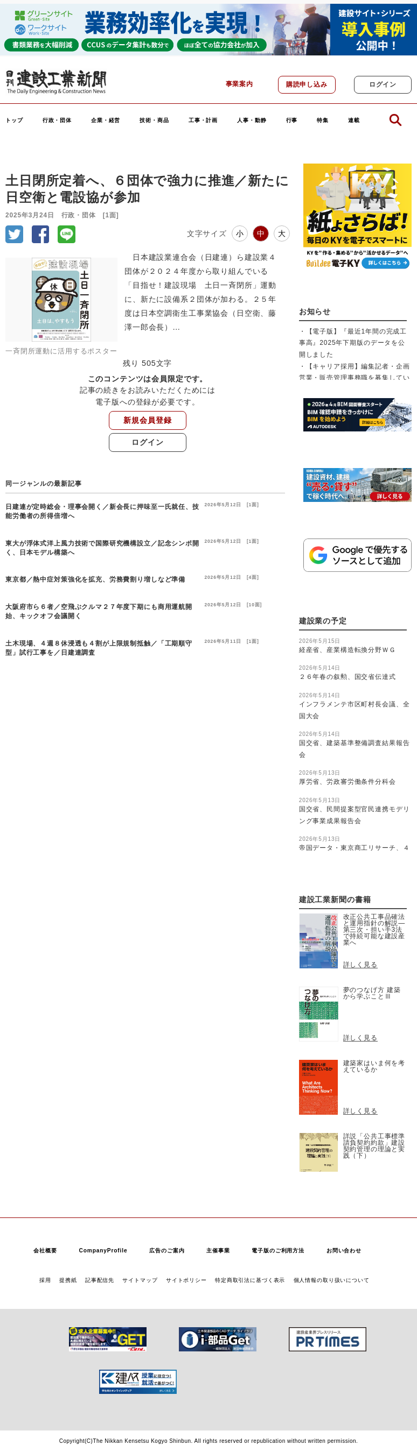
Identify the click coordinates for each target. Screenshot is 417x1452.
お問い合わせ (344, 1250)
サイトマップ (139, 1280)
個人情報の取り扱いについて (332, 1280)
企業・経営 (105, 120)
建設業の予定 (323, 621)
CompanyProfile (103, 1250)
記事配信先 (99, 1280)
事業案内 (239, 84)
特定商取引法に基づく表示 (250, 1280)
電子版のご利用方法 (278, 1250)
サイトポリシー (186, 1280)
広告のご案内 (166, 1250)
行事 (292, 120)
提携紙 (68, 1280)
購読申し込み (307, 84)
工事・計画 (203, 120)
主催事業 (218, 1250)
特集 (323, 120)
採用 (45, 1280)
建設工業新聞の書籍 (335, 900)
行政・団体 (57, 120)
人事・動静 (251, 120)
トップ (14, 120)
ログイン (383, 84)
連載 (354, 120)
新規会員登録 (147, 420)
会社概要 (45, 1250)
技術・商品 (154, 120)
